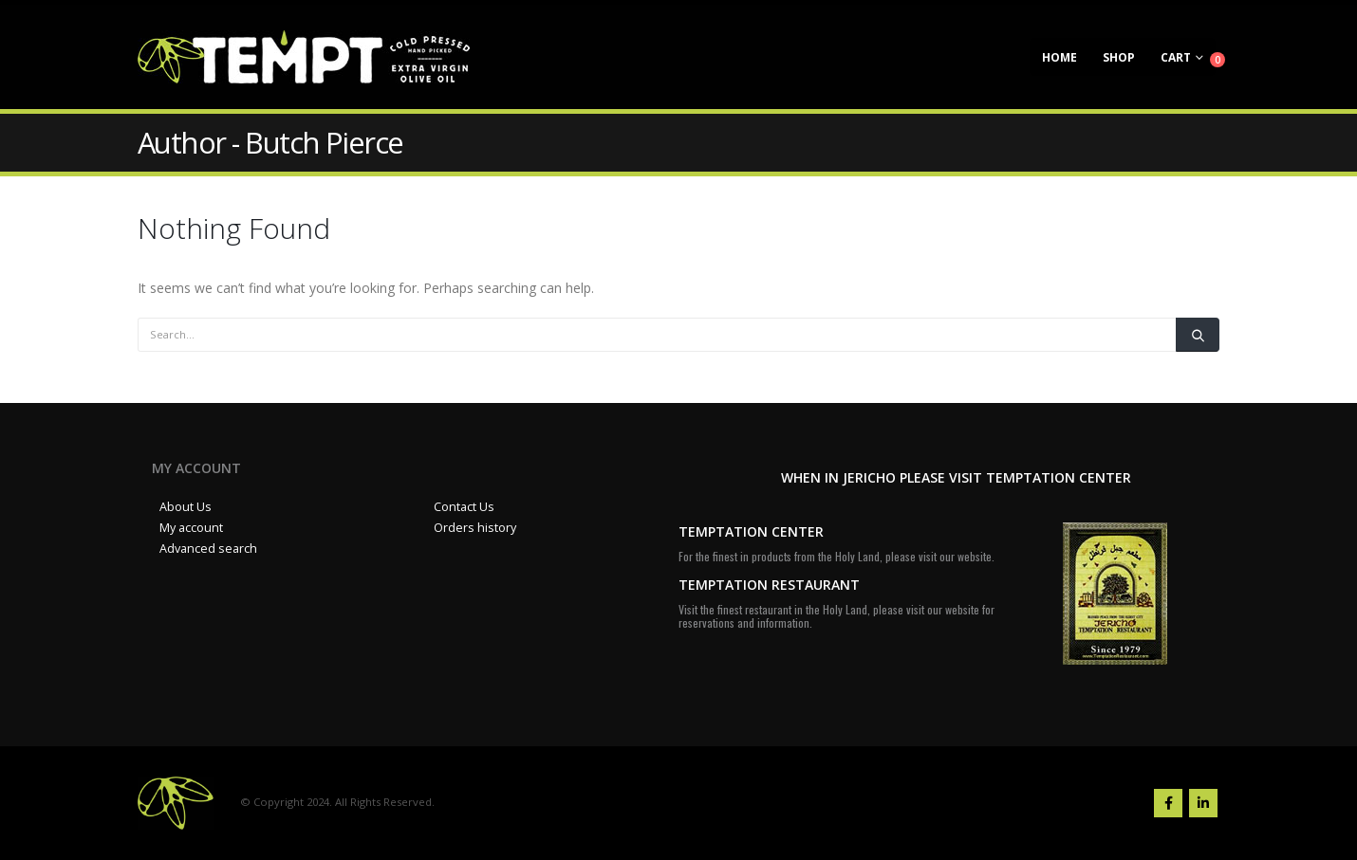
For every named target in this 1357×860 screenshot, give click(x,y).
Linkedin (1203, 803)
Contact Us (464, 507)
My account (191, 528)
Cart (1176, 57)
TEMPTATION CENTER (751, 531)
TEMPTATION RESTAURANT (769, 585)
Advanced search (208, 548)
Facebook (1168, 803)
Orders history (475, 528)
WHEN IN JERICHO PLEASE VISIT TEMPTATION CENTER (956, 477)
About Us (185, 507)
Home (1059, 57)
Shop (1119, 57)
